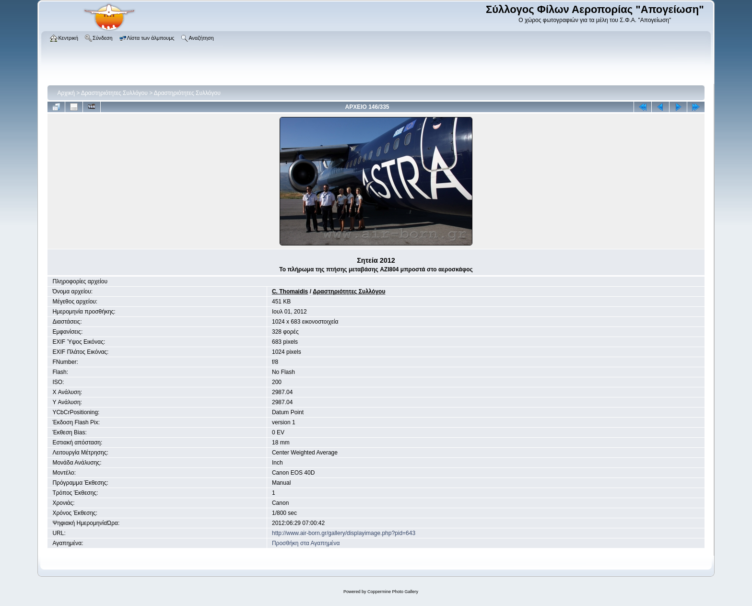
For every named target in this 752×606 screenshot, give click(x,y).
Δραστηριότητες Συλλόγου (114, 93)
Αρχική (65, 93)
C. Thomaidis (290, 291)
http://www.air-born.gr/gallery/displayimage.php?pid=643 (343, 533)
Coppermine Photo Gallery (392, 591)
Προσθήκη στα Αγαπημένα (306, 543)
